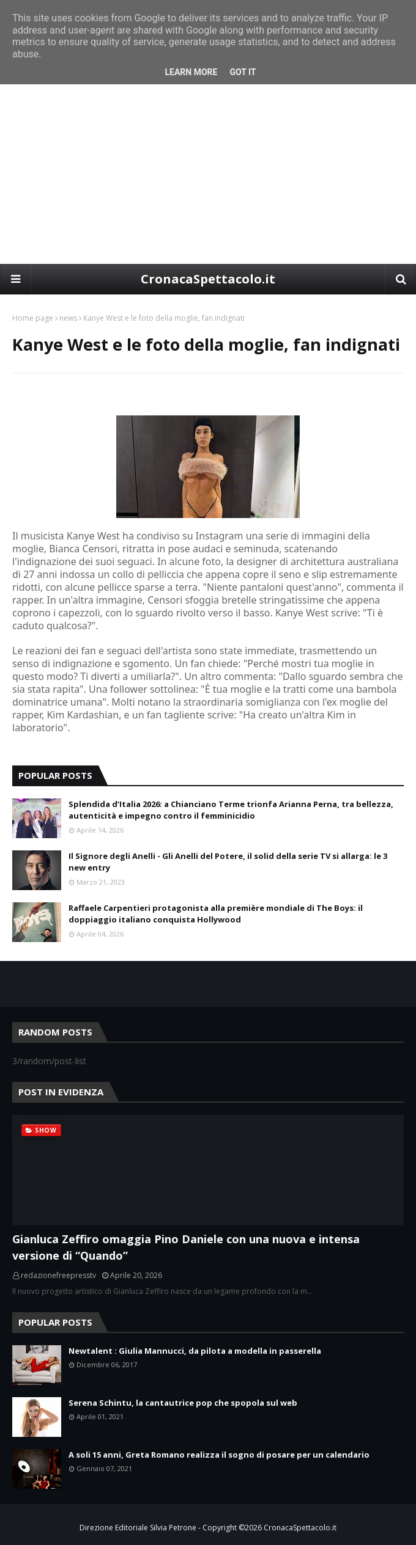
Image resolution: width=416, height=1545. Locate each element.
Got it (242, 72)
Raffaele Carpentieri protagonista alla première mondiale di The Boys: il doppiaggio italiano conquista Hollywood (216, 914)
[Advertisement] (208, 172)
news (68, 318)
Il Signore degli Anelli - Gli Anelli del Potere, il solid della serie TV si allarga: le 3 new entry (228, 862)
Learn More (191, 72)
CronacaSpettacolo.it (208, 279)
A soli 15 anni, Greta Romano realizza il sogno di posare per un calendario (219, 1454)
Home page (32, 318)
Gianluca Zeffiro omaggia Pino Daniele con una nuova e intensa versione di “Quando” (186, 1247)
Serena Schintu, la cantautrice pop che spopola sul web (183, 1402)
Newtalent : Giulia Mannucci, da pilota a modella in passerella (195, 1350)
